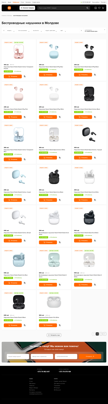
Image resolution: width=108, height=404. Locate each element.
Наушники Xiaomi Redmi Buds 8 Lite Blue (16, 275)
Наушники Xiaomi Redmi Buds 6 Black (15, 317)
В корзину (12, 76)
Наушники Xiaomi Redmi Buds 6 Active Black (87, 109)
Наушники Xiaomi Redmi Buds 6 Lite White (86, 192)
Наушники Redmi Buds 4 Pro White (49, 317)
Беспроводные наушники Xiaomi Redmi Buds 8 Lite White (54, 233)
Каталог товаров (27, 8)
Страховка (57, 384)
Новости (4, 2)
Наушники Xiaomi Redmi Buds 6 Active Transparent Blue (18, 150)
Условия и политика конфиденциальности (35, 392)
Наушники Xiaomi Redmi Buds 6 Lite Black (51, 192)
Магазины (32, 382)
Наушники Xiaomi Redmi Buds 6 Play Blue (51, 67)
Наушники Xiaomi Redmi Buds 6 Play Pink (16, 109)
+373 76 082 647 (86, 2)
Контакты (28, 2)
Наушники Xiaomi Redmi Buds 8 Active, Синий (17, 192)
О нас (22, 2)
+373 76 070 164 (65, 370)
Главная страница (7, 15)
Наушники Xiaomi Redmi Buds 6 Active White (52, 150)
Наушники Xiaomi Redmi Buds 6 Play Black (86, 67)
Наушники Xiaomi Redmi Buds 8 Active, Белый (17, 233)
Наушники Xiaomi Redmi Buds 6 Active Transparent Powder (18, 67)
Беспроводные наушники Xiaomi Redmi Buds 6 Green (52, 276)
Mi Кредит (57, 386)
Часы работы (95, 2)
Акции (9, 2)
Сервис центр (36, 2)
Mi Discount (57, 389)
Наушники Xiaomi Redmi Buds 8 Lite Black (86, 233)
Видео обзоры (33, 386)
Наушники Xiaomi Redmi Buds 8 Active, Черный (88, 150)
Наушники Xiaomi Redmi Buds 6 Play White (51, 109)
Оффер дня (16, 2)
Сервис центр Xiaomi (60, 380)
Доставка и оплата (59, 382)
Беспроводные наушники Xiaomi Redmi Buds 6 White (88, 276)
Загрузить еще (54, 334)
